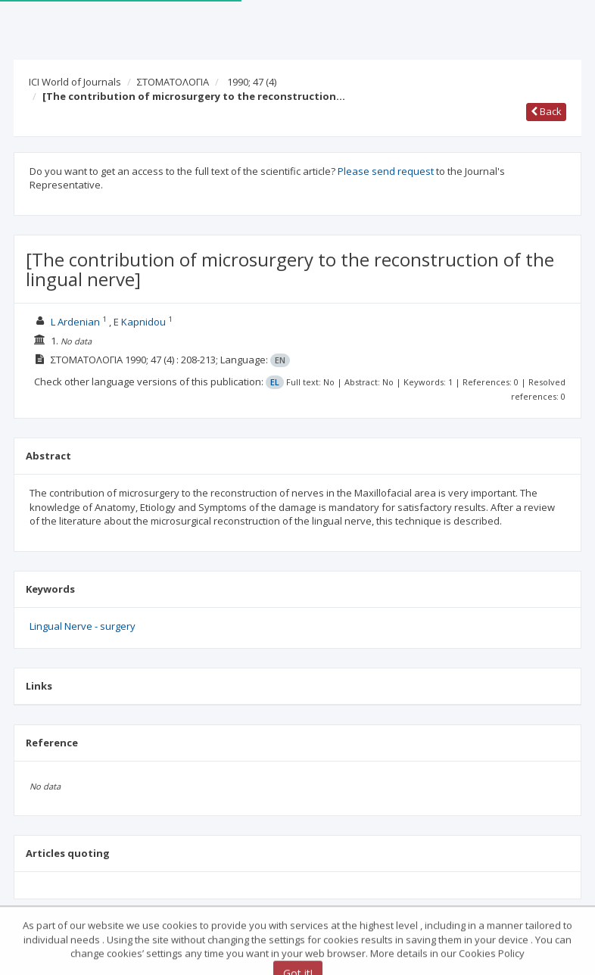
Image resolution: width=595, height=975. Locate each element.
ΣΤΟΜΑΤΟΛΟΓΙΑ (173, 82)
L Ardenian (75, 322)
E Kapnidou (140, 322)
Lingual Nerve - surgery (83, 626)
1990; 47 (251, 82)
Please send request (386, 171)
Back (546, 111)
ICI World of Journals (75, 82)
